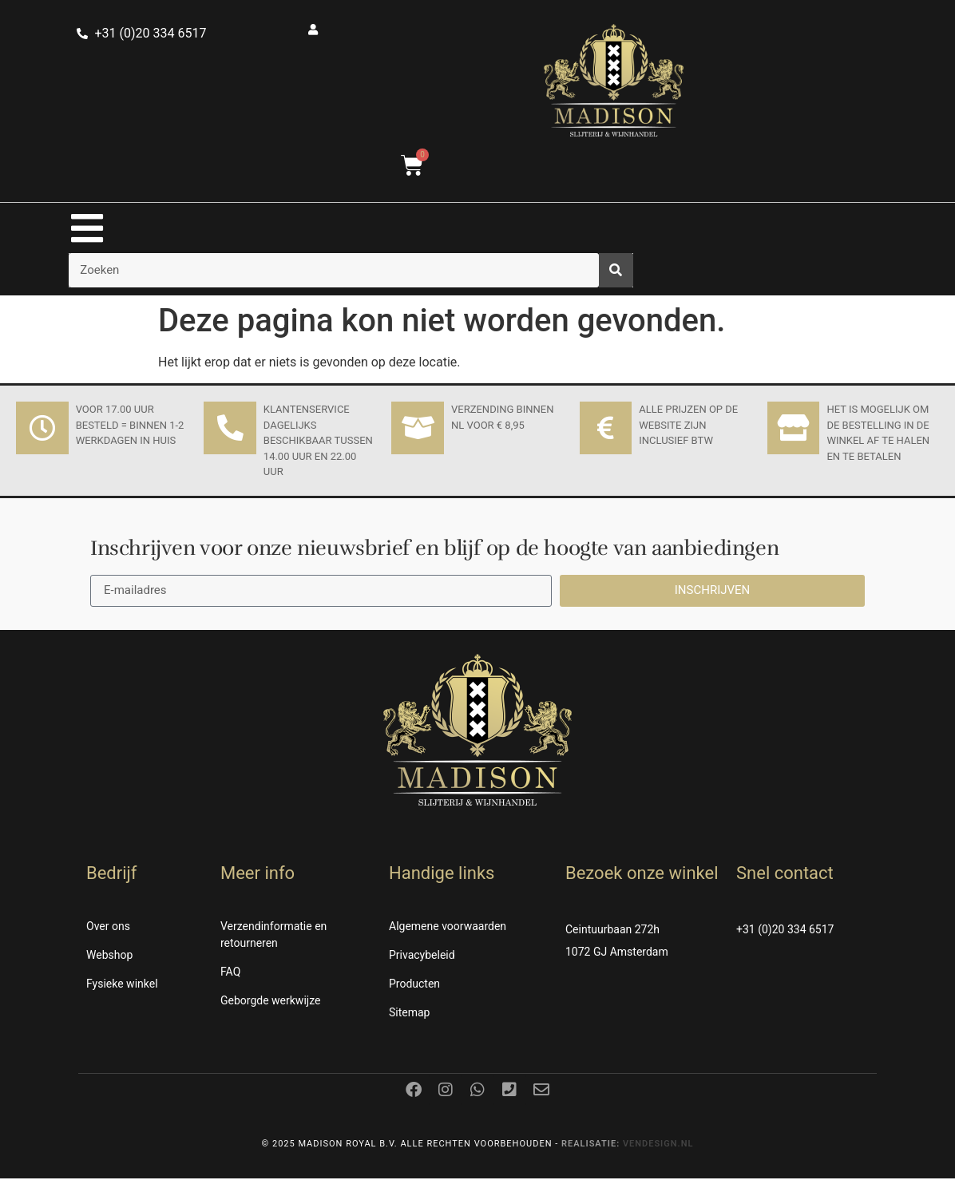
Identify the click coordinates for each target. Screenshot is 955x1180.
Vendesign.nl (658, 1145)
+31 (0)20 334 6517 (785, 931)
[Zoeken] (616, 272)
